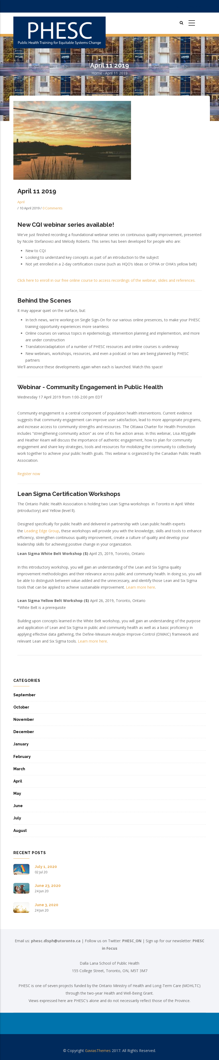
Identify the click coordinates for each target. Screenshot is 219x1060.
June (18, 806)
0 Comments (53, 208)
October (21, 707)
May (17, 793)
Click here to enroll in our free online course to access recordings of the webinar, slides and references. (106, 280)
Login (177, 6)
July (17, 818)
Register (195, 6)
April (21, 202)
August (20, 830)
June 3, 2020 (46, 905)
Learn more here (140, 587)
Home (96, 73)
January (21, 744)
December (23, 732)
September (24, 695)
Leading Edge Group (41, 530)
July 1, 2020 (46, 867)
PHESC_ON (131, 940)
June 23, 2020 (48, 885)
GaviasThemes (98, 1050)
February (22, 756)
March (19, 769)
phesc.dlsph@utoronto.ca (55, 940)
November (23, 719)
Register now (28, 473)
